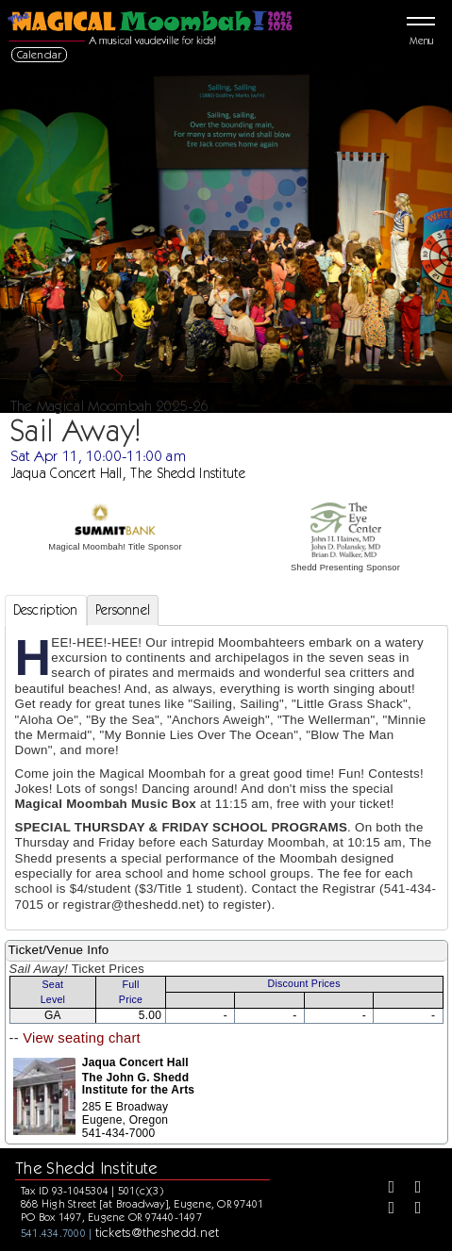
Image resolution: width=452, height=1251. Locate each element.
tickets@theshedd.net (157, 1232)
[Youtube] (411, 1209)
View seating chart (82, 1037)
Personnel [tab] (123, 609)
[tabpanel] (226, 778)
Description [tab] (45, 609)
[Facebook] (384, 1188)
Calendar (39, 54)
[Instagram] (384, 1209)
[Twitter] (411, 1188)
